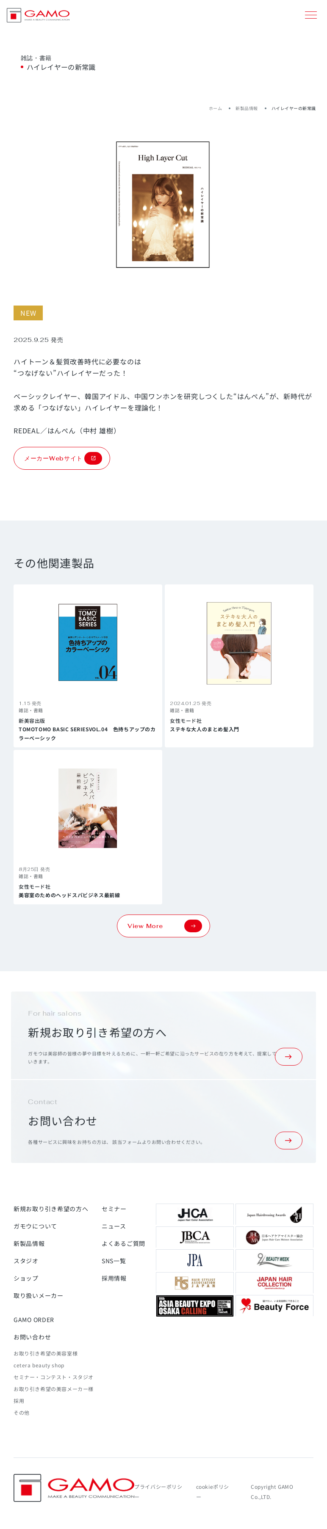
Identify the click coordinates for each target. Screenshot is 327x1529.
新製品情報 (247, 108)
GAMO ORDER (34, 1319)
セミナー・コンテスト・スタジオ (54, 1376)
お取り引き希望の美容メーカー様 (54, 1388)
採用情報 (114, 1278)
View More (164, 926)
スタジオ (26, 1260)
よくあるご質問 (123, 1243)
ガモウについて (35, 1226)
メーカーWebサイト (63, 458)
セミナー (114, 1208)
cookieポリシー (212, 1491)
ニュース (114, 1226)
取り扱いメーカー (39, 1295)
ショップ (26, 1278)
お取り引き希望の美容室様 (46, 1353)
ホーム (215, 108)
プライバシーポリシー (158, 1491)
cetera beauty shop (39, 1365)
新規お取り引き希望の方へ (51, 1208)
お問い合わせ (32, 1337)
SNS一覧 (114, 1260)
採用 (19, 1400)
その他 (22, 1412)
